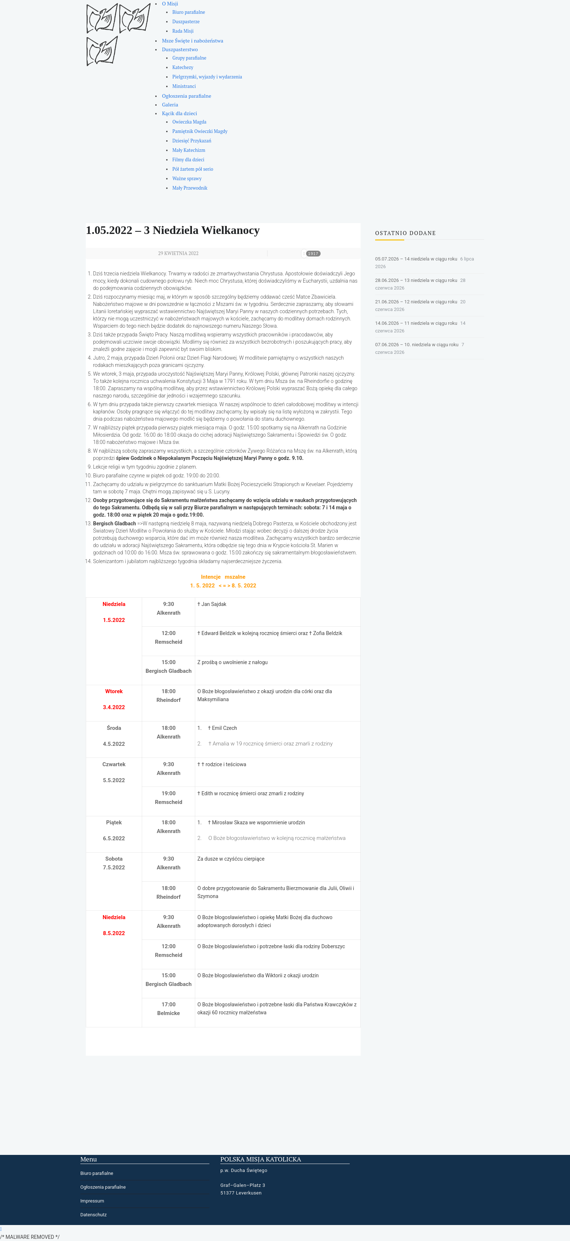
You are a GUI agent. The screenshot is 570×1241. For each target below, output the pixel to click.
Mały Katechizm (188, 150)
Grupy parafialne (189, 58)
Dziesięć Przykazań (191, 141)
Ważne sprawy (186, 178)
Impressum (92, 1201)
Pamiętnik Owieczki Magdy (199, 131)
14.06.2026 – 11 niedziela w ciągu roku (416, 323)
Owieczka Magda (189, 122)
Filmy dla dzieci (188, 160)
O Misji (170, 3)
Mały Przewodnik (189, 188)
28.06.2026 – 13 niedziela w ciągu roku (416, 280)
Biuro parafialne (188, 12)
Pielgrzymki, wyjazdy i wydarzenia (207, 77)
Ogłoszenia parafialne (186, 95)
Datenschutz (93, 1214)
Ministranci (184, 86)
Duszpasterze (186, 22)
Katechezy (182, 67)
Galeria (170, 104)
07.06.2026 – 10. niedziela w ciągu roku (416, 344)
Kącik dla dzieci (179, 113)
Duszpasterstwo (180, 49)
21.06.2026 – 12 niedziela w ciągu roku (416, 301)
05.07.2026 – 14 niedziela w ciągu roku (416, 259)
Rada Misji (182, 31)
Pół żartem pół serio (192, 169)
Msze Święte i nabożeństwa (193, 40)
